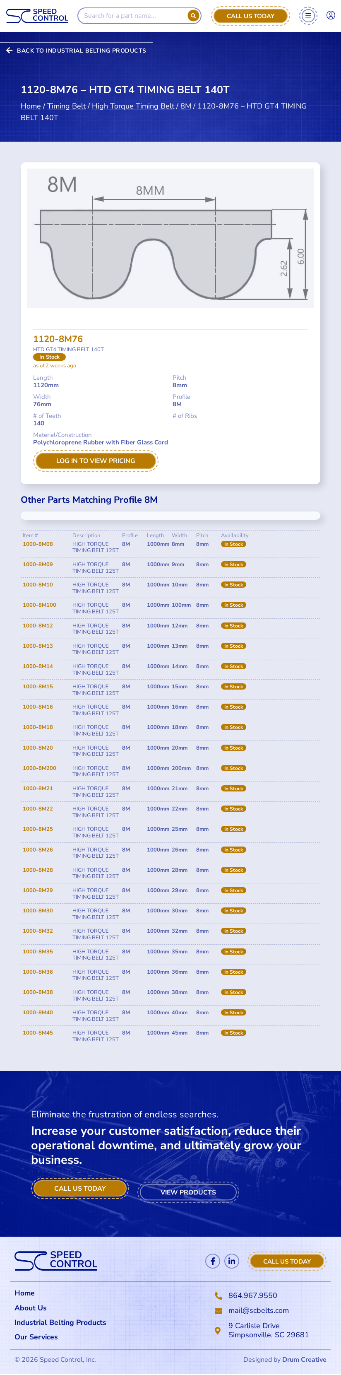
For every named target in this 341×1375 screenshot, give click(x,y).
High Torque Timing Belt (133, 97)
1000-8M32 (38, 931)
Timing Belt (66, 97)
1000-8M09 (38, 564)
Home (31, 97)
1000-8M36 (38, 972)
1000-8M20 (38, 748)
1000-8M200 (39, 768)
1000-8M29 (38, 890)
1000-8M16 (38, 707)
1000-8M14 (38, 666)
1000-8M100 (39, 605)
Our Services (38, 1338)
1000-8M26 (38, 850)
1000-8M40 (38, 1012)
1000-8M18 (38, 727)
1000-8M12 (38, 626)
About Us (30, 1308)
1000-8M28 (38, 870)
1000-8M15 (38, 686)
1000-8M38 (38, 992)
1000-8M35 (38, 951)
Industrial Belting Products (61, 1323)
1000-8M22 (38, 809)
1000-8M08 (38, 544)
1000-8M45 (38, 1033)
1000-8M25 (38, 829)
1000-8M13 (38, 646)
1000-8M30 (38, 910)
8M (185, 97)
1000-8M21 (38, 788)
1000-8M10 (38, 585)
